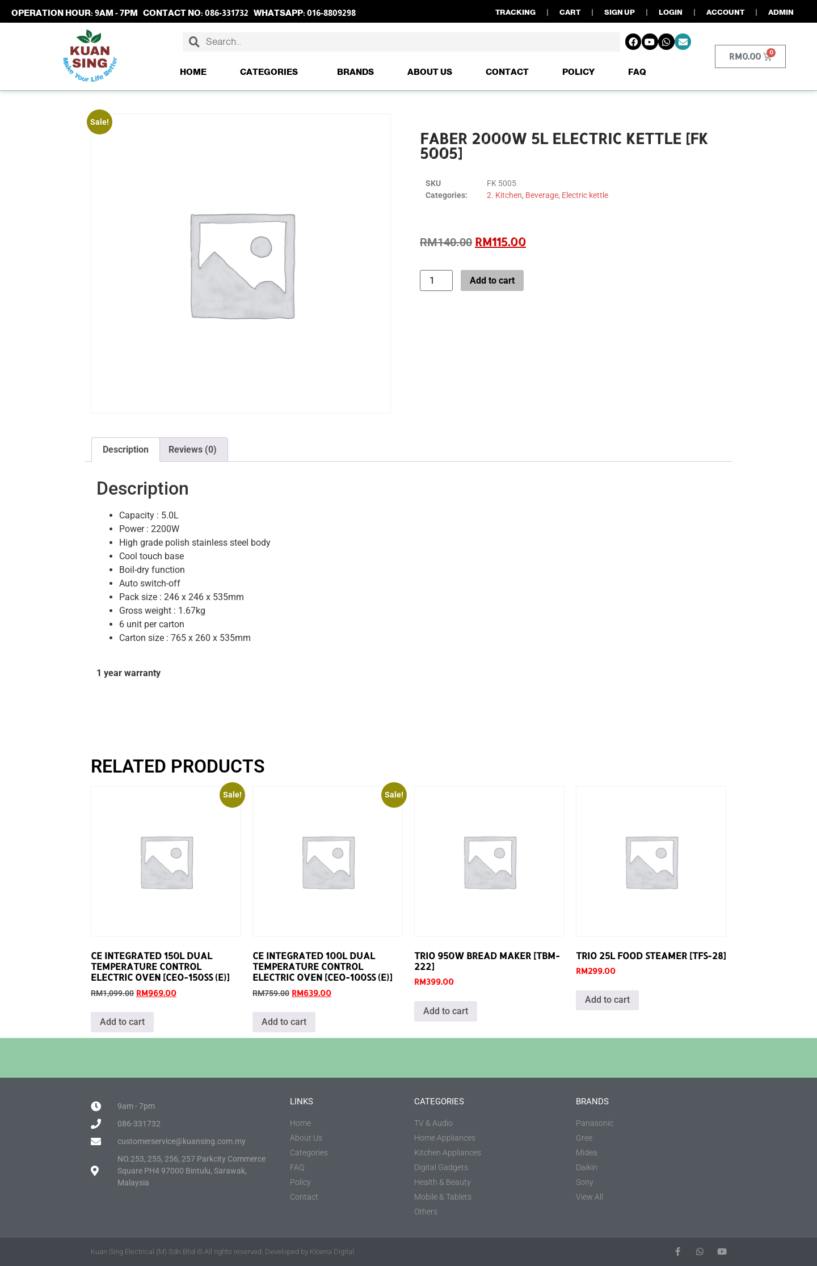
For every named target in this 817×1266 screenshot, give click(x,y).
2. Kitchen (504, 195)
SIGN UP (619, 12)
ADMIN (781, 12)
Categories (272, 72)
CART (569, 12)
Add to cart (492, 280)
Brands (355, 72)
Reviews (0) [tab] (193, 449)
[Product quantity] (436, 280)
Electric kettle (585, 195)
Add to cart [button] (122, 1021)
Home (193, 72)
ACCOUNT (725, 12)
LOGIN (671, 12)
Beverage (541, 195)
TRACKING (515, 12)
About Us (429, 72)
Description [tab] (126, 449)
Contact (507, 72)
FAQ (637, 72)
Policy (578, 72)
